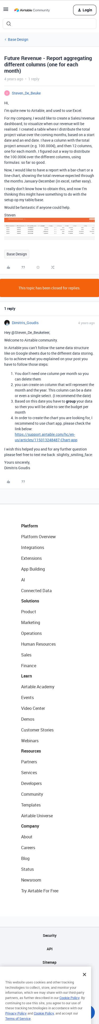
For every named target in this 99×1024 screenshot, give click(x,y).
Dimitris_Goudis (25, 322)
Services (29, 772)
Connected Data (36, 590)
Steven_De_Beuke (26, 93)
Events (27, 697)
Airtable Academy (37, 687)
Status (27, 869)
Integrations (32, 547)
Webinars (30, 741)
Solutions (30, 601)
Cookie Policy (69, 1005)
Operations (31, 633)
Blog (25, 858)
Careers (28, 847)
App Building (33, 569)
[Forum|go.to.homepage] (32, 10)
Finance (28, 666)
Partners (29, 762)
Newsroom (31, 880)
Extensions (31, 558)
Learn (26, 676)
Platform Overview (38, 537)
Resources (31, 751)
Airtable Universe (37, 816)
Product (28, 612)
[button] (6, 10)
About (26, 837)
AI (23, 580)
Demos (27, 719)
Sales (26, 655)
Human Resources (38, 644)
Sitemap (49, 962)
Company (30, 826)
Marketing (30, 622)
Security (49, 935)
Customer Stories (37, 730)
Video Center (33, 708)
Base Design (18, 39)
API (50, 948)
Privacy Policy (16, 1021)
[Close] (84, 982)
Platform (29, 526)
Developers (31, 783)
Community (32, 794)
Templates (31, 805)
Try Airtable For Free (39, 891)
